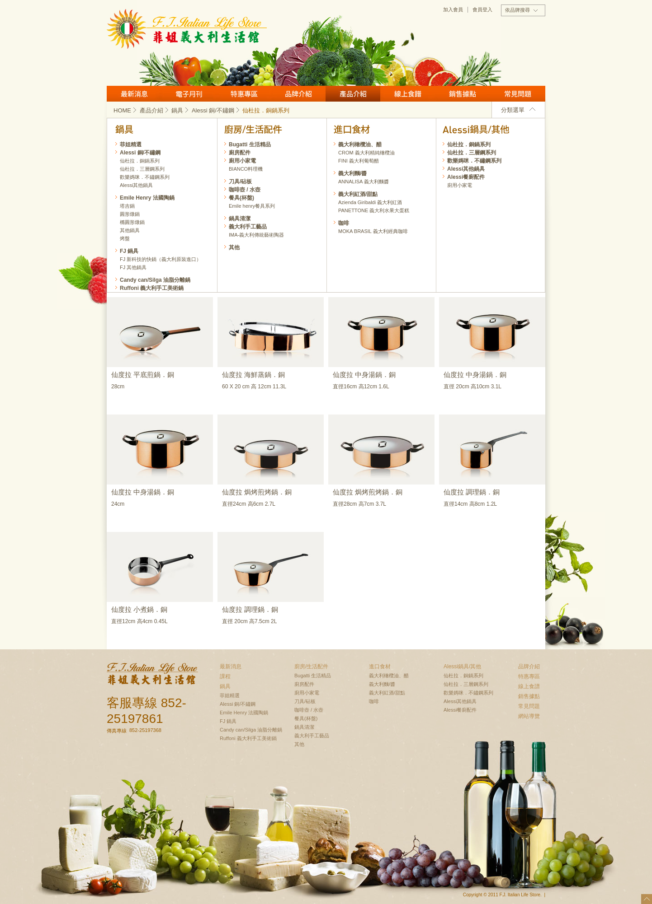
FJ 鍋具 (129, 251)
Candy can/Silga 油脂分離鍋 (155, 280)
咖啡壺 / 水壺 (244, 189)
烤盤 (125, 238)
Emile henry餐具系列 (252, 206)
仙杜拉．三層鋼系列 (471, 152)
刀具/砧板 (240, 181)
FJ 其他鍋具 (133, 267)
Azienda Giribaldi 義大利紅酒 (370, 202)
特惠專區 (243, 94)
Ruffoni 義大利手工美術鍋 (152, 288)
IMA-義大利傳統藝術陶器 (256, 235)
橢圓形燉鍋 (132, 222)
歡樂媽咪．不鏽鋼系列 (474, 161)
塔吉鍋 (127, 206)
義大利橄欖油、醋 (360, 144)
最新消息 (134, 94)
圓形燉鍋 (130, 214)
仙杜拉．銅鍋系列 (469, 144)
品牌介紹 (298, 94)
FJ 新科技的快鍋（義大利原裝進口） (160, 259)
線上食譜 (407, 94)
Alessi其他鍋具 (466, 169)
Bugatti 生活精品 (250, 144)
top (646, 899)
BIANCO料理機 (246, 169)
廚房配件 (239, 152)
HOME (125, 110)
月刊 (188, 94)
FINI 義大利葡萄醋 (358, 160)
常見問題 (517, 94)
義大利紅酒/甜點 (358, 194)
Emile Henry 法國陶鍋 (147, 198)
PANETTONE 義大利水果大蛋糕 (373, 210)
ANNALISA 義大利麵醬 (363, 181)
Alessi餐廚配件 (466, 177)
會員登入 (482, 9)
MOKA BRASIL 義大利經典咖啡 (373, 231)
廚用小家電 (459, 185)
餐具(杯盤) (241, 198)
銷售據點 (462, 94)
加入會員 (453, 9)
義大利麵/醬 (352, 173)
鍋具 (180, 110)
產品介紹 (353, 94)
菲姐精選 (131, 144)
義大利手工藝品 (248, 227)
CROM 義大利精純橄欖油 (366, 152)
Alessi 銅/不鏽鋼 (216, 110)
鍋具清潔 (239, 218)
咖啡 (343, 223)
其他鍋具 (130, 230)
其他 (234, 247)
